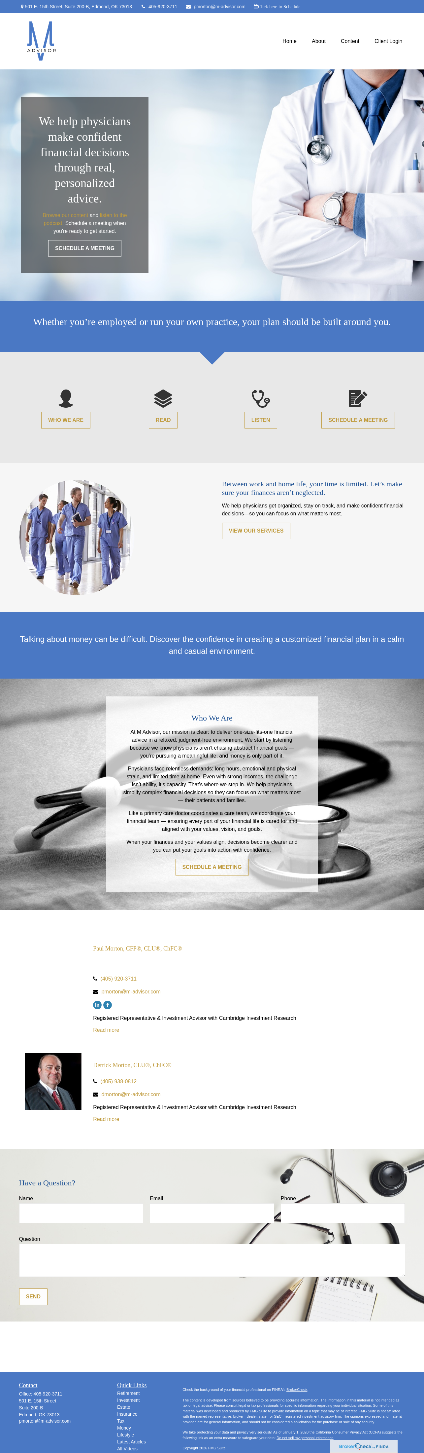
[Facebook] (107, 1005)
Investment (128, 1400)
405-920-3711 (158, 6)
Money (124, 1428)
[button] (289, 41)
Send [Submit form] (33, 1296)
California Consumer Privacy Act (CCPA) (348, 1432)
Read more (106, 1030)
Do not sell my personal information (305, 1438)
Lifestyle (125, 1434)
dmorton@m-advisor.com (131, 1094)
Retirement (128, 1393)
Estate (123, 1407)
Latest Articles (131, 1441)
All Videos (127, 1448)
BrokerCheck (297, 1390)
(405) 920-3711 (119, 979)
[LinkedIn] (97, 1005)
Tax (120, 1421)
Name (26, 1198)
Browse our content (65, 215)
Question (29, 1239)
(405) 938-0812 (119, 1081)
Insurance (127, 1414)
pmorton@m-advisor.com (215, 6)
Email (156, 1198)
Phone (288, 1198)
